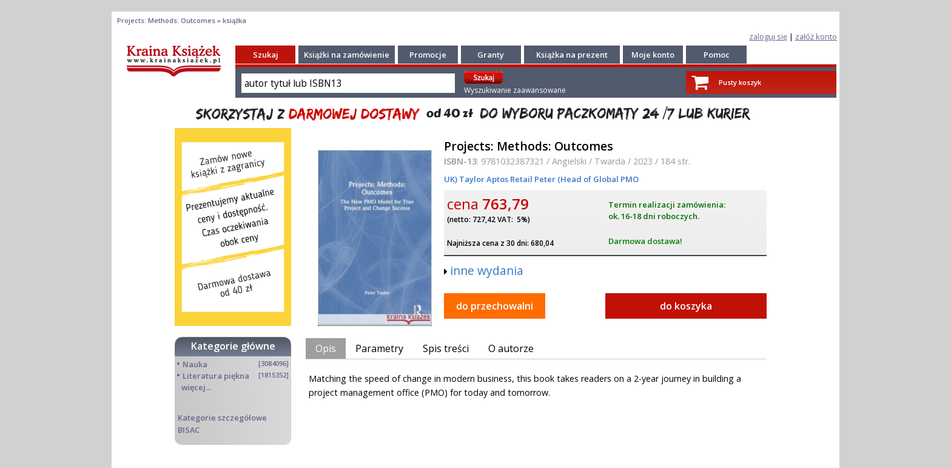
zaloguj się (768, 36)
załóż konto (816, 36)
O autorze (511, 348)
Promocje (427, 54)
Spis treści (446, 348)
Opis (325, 348)
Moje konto (652, 54)
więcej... (196, 387)
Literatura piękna (216, 375)
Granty (490, 54)
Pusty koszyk (740, 82)
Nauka (195, 364)
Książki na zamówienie (346, 54)
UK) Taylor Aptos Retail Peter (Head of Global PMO (541, 179)
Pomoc (717, 54)
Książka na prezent (572, 54)
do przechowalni (494, 306)
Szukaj (265, 54)
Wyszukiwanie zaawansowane (515, 90)
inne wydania (486, 270)
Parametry (379, 348)
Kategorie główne (233, 346)
